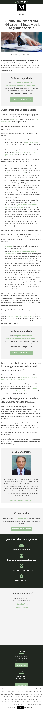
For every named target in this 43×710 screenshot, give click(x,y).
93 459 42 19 (21, 2)
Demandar (9, 246)
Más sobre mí (28, 500)
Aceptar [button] (20, 707)
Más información (30, 707)
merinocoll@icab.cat (22, 607)
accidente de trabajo (20, 152)
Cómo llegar (21, 665)
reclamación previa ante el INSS (15, 173)
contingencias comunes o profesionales (19, 316)
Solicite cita (21, 685)
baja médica (15, 119)
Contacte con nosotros (21, 100)
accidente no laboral (31, 142)
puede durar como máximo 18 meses (24, 268)
